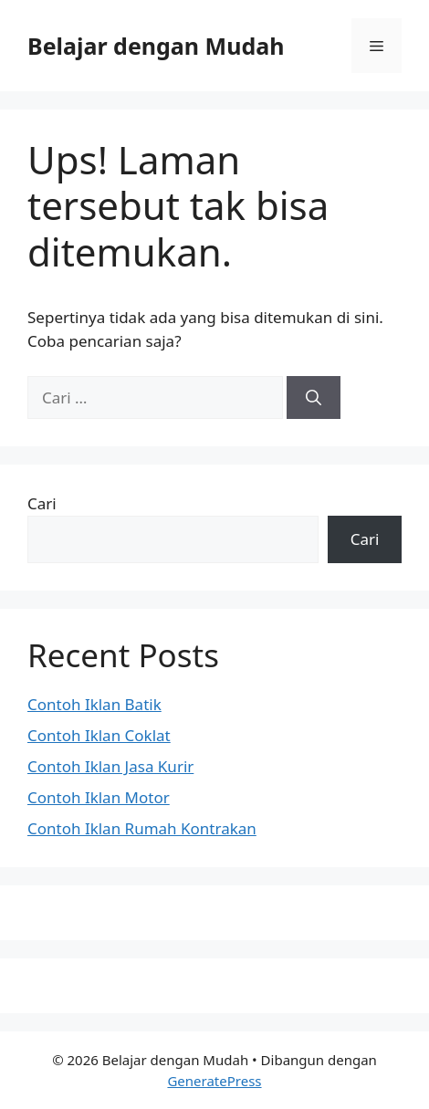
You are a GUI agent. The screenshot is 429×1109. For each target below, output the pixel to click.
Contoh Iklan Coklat (99, 735)
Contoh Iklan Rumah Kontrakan (141, 828)
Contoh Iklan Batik (94, 704)
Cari (42, 503)
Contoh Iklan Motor (98, 797)
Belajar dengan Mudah (155, 45)
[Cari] (313, 398)
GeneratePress (214, 1081)
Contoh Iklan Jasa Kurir (110, 766)
